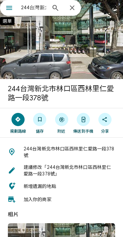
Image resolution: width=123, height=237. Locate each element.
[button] (61, 152)
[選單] (9, 8)
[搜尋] (55, 8)
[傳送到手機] (83, 123)
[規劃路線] (18, 123)
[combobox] (33, 8)
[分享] (105, 123)
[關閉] (72, 8)
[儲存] (40, 123)
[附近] (61, 123)
